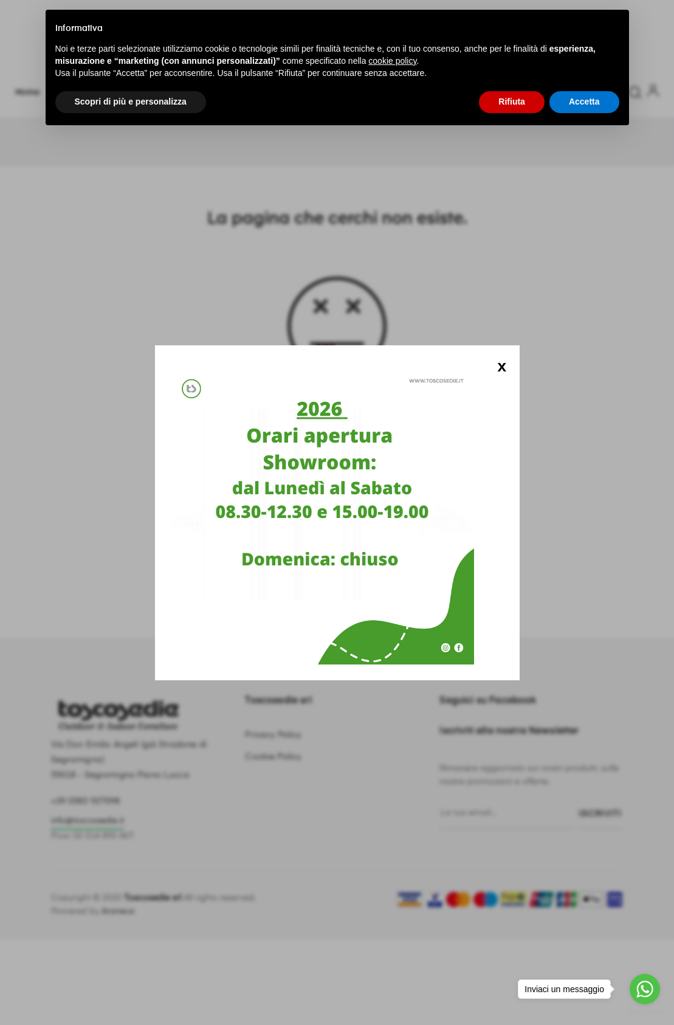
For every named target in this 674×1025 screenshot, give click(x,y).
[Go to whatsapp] (645, 989)
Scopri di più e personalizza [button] (131, 101)
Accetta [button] (584, 101)
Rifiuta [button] (511, 101)
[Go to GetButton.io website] (644, 1012)
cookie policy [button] (392, 61)
